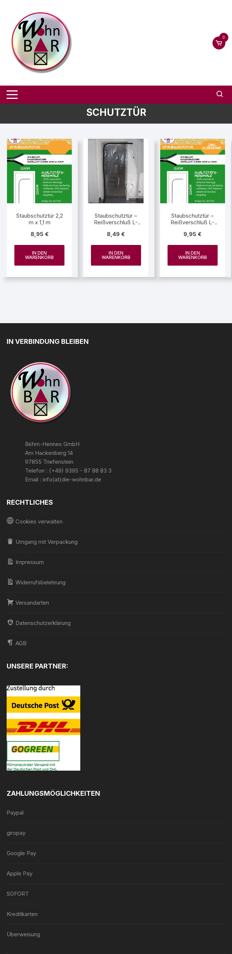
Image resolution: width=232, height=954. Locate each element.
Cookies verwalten (35, 521)
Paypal (15, 812)
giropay (16, 832)
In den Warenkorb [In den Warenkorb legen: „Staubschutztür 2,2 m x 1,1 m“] (39, 255)
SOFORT (18, 893)
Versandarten (28, 602)
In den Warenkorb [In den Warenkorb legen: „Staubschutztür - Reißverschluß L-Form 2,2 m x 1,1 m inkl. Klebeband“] (192, 255)
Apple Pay (19, 873)
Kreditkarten (22, 913)
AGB (17, 643)
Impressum (25, 562)
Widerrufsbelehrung (36, 582)
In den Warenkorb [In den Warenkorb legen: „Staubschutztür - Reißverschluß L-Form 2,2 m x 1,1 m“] (116, 255)
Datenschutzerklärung (39, 622)
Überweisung (23, 934)
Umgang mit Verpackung (42, 541)
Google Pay (21, 853)
